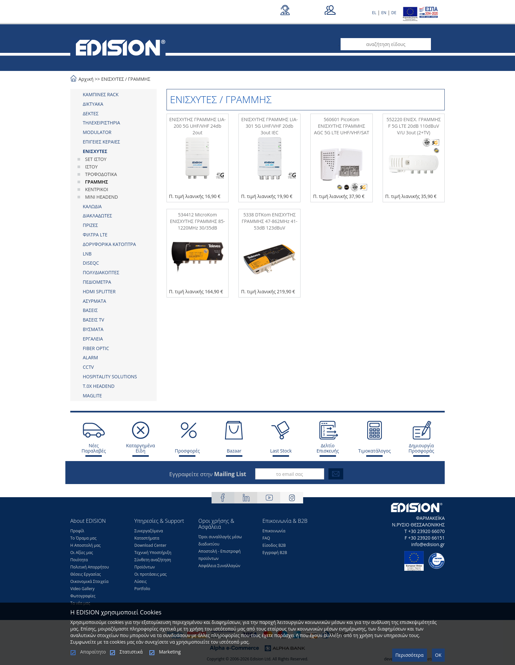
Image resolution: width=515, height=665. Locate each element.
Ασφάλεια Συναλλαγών (219, 565)
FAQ (266, 538)
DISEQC (91, 263)
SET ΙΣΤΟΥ (95, 159)
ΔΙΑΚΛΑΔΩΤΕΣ (97, 215)
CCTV (88, 367)
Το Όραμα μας (83, 538)
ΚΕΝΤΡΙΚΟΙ (96, 189)
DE (393, 12)
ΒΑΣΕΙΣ (90, 310)
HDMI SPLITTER (99, 291)
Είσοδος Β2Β (274, 545)
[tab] (113, 95)
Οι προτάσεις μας (150, 574)
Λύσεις (140, 581)
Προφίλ (77, 531)
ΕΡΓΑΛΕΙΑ (93, 339)
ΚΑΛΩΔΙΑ (92, 206)
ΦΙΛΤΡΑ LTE (95, 235)
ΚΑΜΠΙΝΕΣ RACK (101, 94)
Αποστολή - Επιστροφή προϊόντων (219, 554)
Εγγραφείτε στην (207, 474)
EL (374, 12)
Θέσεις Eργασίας (85, 574)
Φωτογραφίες (83, 596)
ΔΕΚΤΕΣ (91, 113)
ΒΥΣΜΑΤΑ (93, 329)
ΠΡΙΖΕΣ (90, 225)
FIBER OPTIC (96, 348)
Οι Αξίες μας (81, 552)
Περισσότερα (409, 655)
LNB (87, 254)
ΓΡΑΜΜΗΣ (139, 79)
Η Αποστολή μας (85, 545)
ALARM (90, 357)
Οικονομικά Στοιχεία (89, 581)
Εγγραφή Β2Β (274, 552)
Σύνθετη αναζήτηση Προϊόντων (152, 563)
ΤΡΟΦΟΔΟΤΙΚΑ (101, 174)
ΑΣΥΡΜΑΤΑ (94, 301)
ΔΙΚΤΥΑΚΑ (93, 104)
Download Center (150, 545)
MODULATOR (97, 132)
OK (438, 655)
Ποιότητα (79, 560)
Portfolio (142, 588)
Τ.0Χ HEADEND (99, 386)
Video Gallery (82, 588)
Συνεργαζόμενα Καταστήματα (148, 534)
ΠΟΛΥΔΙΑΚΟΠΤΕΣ (101, 272)
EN (384, 12)
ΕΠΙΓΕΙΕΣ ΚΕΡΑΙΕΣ (101, 142)
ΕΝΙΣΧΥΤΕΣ (112, 79)
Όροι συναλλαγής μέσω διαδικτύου (220, 540)
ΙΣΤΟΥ (91, 167)
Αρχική (86, 79)
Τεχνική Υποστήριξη (152, 552)
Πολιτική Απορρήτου (89, 567)
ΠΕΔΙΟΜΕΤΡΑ (97, 282)
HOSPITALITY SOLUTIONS (110, 376)
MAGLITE (92, 395)
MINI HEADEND (101, 197)
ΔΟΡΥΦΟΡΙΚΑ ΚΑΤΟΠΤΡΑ (109, 244)
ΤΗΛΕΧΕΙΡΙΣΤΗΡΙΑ (101, 123)
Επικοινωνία (273, 531)
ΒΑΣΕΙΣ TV (93, 320)
